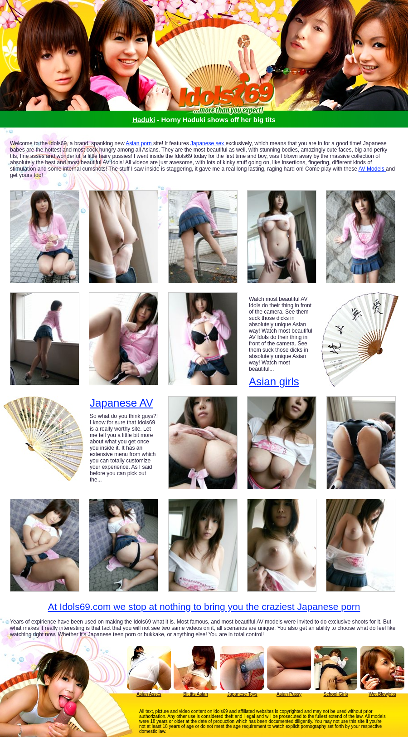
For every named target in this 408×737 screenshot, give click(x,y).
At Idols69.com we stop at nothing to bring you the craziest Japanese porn (204, 606)
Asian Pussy (289, 694)
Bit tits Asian (195, 694)
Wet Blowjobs (382, 694)
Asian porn (139, 143)
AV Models (372, 169)
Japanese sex (207, 143)
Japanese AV (121, 403)
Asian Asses (148, 694)
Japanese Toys (242, 694)
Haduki (143, 119)
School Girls (336, 694)
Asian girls (274, 381)
